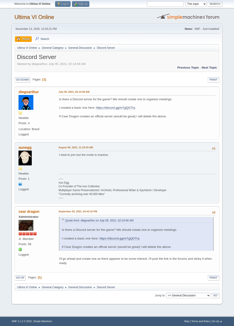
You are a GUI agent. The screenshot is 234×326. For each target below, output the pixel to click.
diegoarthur (29, 92)
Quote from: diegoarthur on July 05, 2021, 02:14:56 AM (99, 220)
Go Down (22, 79)
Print (213, 79)
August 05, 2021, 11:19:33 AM (75, 147)
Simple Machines (42, 321)
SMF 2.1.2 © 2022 (22, 321)
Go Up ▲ (217, 321)
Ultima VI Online (34, 17)
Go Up (20, 277)
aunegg (25, 147)
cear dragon (29, 211)
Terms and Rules (200, 321)
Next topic (209, 67)
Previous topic (188, 67)
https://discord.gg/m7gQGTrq (115, 107)
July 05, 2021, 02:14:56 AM (73, 91)
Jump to (160, 295)
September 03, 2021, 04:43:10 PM (77, 211)
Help (186, 321)
